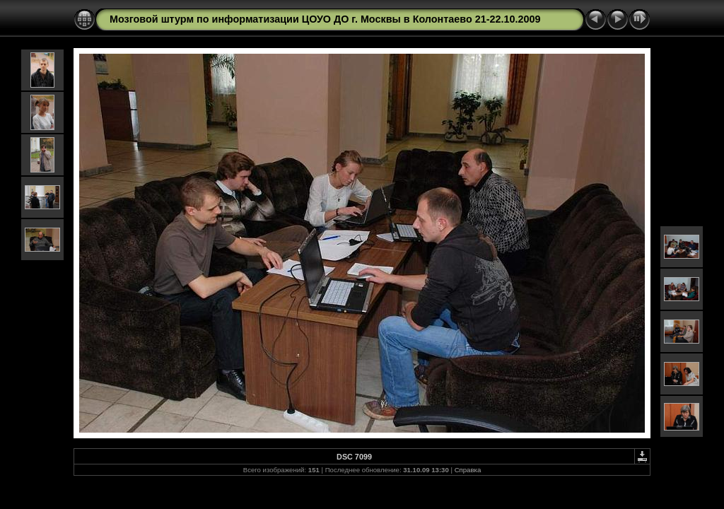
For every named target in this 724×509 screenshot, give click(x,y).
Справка (468, 470)
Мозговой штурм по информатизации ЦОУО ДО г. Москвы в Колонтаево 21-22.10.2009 (325, 19)
